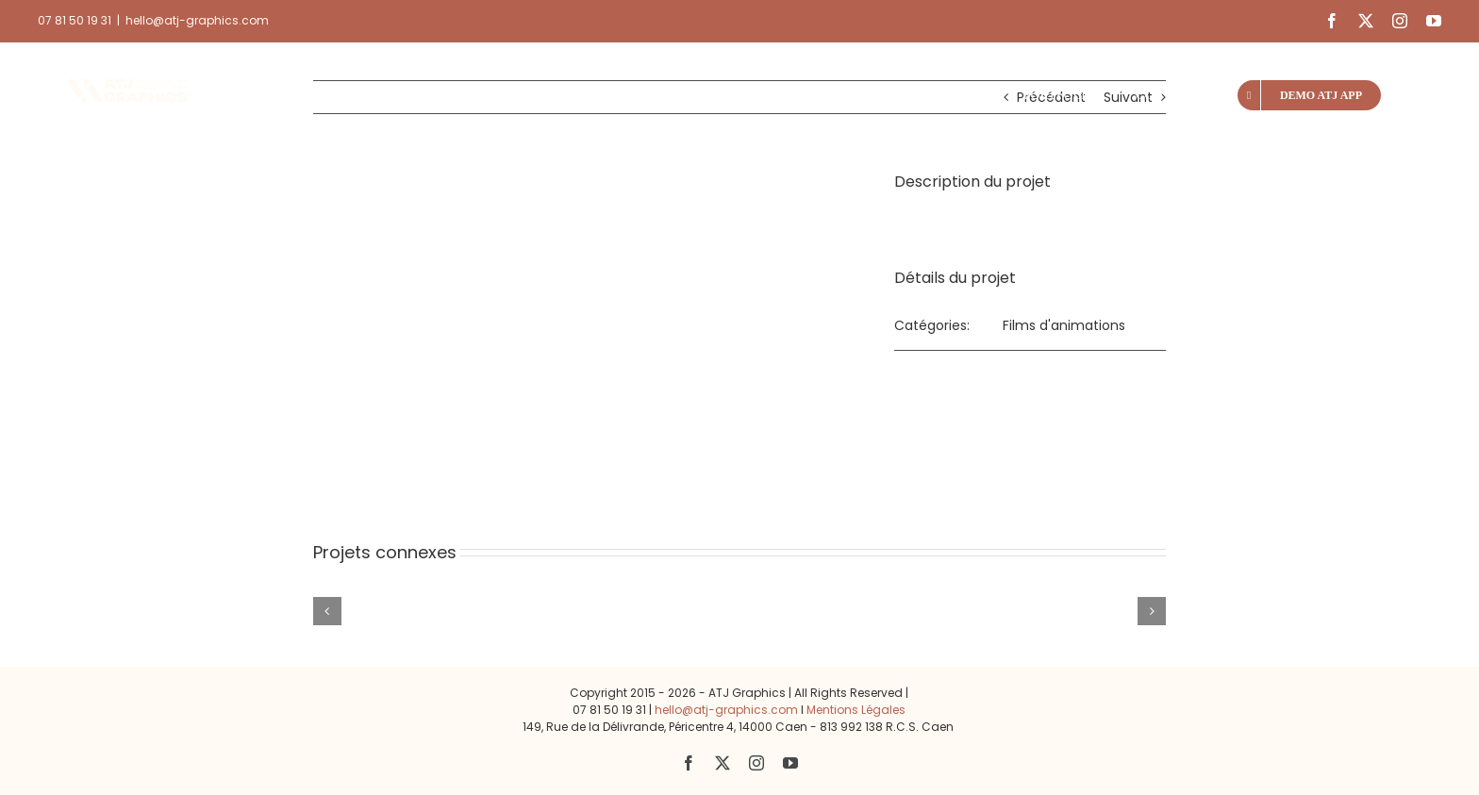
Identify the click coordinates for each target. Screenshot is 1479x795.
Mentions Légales (856, 710)
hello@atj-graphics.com (197, 20)
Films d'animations (1064, 325)
